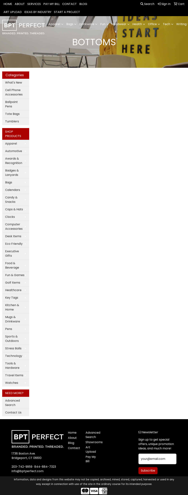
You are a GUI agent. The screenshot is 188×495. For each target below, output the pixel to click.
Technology (13, 356)
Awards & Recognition (13, 160)
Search (147, 4)
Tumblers (12, 121)
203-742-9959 (22, 467)
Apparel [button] (54, 24)
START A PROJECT (67, 12)
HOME (7, 4)
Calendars (12, 190)
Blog (71, 443)
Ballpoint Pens (11, 104)
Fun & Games (14, 275)
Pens (8, 329)
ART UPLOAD (12, 12)
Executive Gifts (12, 253)
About (72, 438)
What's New (13, 82)
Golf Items (12, 282)
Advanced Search (12, 402)
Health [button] (137, 24)
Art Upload (91, 449)
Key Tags (11, 297)
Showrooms (92, 442)
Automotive (13, 151)
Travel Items (14, 375)
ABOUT (20, 4)
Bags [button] (69, 24)
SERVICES (34, 4)
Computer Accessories (14, 226)
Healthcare (13, 290)
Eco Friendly (14, 244)
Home (72, 433)
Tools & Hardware (12, 365)
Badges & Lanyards (12, 172)
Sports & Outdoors (12, 338)
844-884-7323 (45, 467)
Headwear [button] (118, 24)
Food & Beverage (12, 265)
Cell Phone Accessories (14, 92)
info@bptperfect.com (28, 471)
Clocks (10, 217)
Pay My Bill (91, 459)
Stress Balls (13, 348)
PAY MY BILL (51, 4)
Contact (74, 448)
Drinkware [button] (86, 24)
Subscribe (148, 470)
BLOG (83, 4)
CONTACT (69, 4)
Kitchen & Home (12, 307)
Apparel (11, 143)
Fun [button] (102, 24)
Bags (8, 182)
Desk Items (13, 236)
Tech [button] (166, 24)
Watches (11, 383)
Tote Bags (12, 114)
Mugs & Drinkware (12, 319)
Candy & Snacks (11, 199)
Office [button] (152, 24)
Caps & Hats (14, 209)
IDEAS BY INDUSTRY (37, 12)
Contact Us (13, 412)
